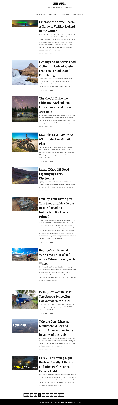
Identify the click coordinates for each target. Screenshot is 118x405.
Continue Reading (45, 54)
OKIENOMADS (59, 3)
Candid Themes (76, 402)
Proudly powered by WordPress (47, 402)
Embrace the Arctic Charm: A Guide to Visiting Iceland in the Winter (57, 26)
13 (55, 395)
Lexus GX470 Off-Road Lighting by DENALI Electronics (54, 173)
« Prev (26, 395)
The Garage (77, 14)
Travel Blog (40, 14)
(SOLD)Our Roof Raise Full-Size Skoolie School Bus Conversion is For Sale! (57, 296)
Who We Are (53, 14)
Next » (61, 395)
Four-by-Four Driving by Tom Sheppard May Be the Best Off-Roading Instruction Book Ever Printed (56, 207)
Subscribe (65, 14)
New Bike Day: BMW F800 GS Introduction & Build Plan (56, 139)
